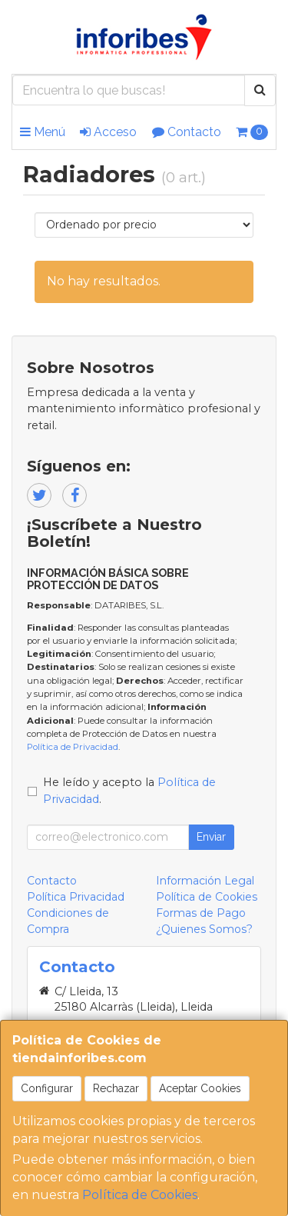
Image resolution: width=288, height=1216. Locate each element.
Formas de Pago (201, 913)
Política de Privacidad (72, 746)
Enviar (211, 837)
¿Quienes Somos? (204, 929)
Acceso (108, 132)
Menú (42, 132)
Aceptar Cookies (200, 1088)
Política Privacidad (75, 897)
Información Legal (205, 881)
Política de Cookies (139, 1195)
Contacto (186, 132)
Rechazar (116, 1088)
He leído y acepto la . (129, 790)
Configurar (47, 1088)
